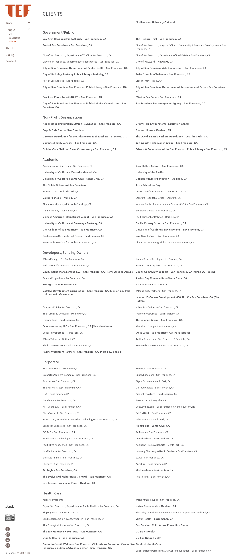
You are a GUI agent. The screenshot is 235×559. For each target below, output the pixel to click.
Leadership (14, 38)
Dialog (9, 55)
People (10, 30)
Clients (12, 41)
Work (8, 23)
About (9, 48)
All (10, 34)
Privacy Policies (23, 552)
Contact (10, 61)
